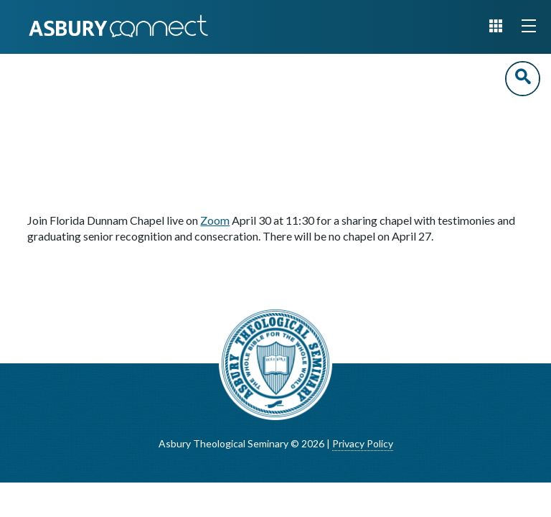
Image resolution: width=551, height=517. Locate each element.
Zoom (215, 220)
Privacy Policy (362, 443)
